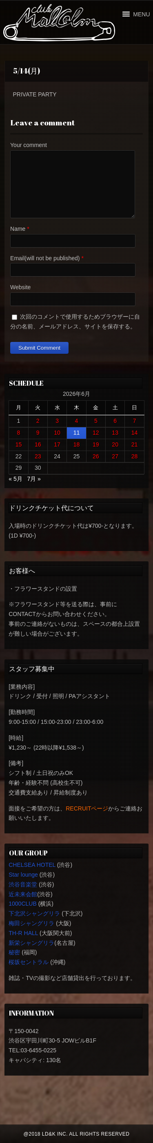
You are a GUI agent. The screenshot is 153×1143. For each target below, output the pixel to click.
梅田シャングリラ (31, 923)
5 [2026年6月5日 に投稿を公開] (96, 420)
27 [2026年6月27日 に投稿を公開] (115, 456)
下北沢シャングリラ (34, 913)
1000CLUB (23, 903)
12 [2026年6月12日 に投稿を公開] (96, 432)
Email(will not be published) (45, 258)
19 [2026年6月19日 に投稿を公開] (96, 444)
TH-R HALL (23, 933)
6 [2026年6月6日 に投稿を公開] (115, 420)
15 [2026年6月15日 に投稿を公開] (19, 444)
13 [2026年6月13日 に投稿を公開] (115, 432)
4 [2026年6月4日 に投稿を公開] (76, 420)
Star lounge (23, 874)
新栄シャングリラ (31, 943)
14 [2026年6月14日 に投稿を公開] (134, 432)
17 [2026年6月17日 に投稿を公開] (57, 444)
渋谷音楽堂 (23, 884)
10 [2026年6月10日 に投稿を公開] (57, 432)
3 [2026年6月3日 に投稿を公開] (57, 420)
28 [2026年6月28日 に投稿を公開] (134, 456)
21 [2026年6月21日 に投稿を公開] (134, 444)
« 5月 (15, 479)
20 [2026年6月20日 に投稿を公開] (115, 444)
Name (17, 228)
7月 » (33, 479)
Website (20, 287)
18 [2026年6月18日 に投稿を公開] (76, 444)
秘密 (14, 952)
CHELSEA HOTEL (32, 865)
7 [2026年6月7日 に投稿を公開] (134, 420)
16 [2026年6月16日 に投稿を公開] (38, 444)
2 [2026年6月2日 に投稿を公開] (38, 420)
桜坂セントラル (29, 962)
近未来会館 (23, 894)
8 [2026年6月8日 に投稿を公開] (18, 432)
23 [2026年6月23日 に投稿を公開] (38, 456)
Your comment (28, 145)
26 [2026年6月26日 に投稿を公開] (96, 456)
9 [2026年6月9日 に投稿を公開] (38, 432)
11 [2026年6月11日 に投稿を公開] (76, 432)
